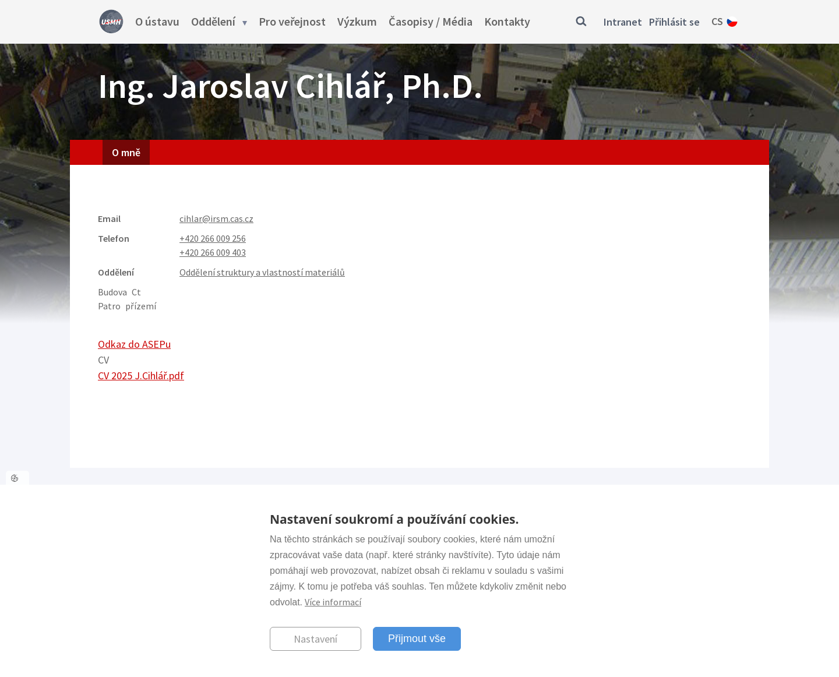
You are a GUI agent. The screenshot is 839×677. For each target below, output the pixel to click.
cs (717, 21)
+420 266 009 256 (212, 238)
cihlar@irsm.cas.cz (216, 218)
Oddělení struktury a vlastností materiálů (262, 272)
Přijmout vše (417, 638)
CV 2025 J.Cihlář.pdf (141, 375)
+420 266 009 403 (212, 252)
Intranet (623, 22)
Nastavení (315, 639)
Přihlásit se (674, 22)
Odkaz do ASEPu (134, 344)
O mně (126, 152)
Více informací (333, 602)
